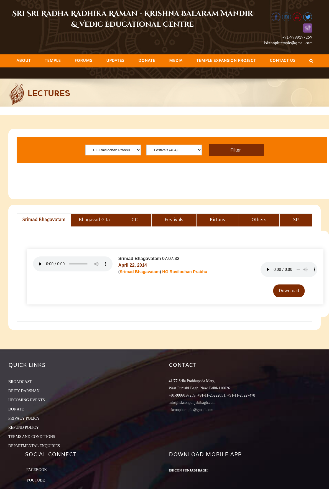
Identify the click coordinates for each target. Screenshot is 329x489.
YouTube (35, 480)
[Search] (311, 60)
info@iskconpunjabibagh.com (192, 402)
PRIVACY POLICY (24, 418)
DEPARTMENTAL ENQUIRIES (34, 446)
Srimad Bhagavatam (140, 271)
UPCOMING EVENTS (26, 400)
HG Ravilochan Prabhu (184, 271)
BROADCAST (20, 382)
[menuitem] (23, 60)
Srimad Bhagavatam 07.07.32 (149, 258)
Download (289, 291)
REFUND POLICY (23, 427)
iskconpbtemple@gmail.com (288, 42)
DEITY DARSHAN (24, 391)
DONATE (16, 409)
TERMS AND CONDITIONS (31, 437)
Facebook (36, 470)
